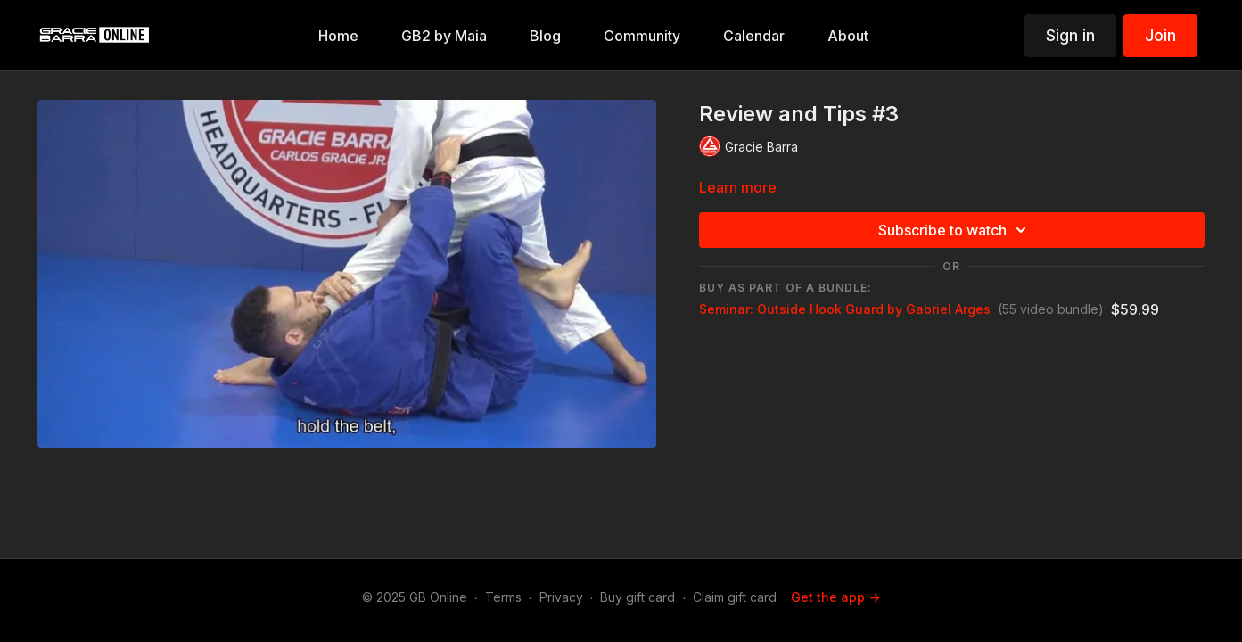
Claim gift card (735, 597)
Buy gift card (637, 597)
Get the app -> (835, 597)
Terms (503, 597)
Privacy (561, 597)
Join (1160, 35)
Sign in (1070, 35)
